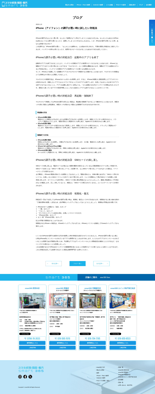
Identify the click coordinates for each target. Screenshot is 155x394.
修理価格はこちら (32, 343)
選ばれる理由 (69, 5)
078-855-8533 (124, 338)
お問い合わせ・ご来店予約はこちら (152, 35)
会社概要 (149, 5)
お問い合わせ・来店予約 (125, 385)
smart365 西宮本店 (123, 370)
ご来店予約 (32, 348)
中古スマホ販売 (121, 5)
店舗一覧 (120, 367)
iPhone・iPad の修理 (83, 5)
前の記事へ (55, 263)
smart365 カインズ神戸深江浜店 (127, 377)
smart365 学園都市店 (124, 374)
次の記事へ (99, 263)
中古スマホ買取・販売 (102, 380)
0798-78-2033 (33, 338)
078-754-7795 (94, 338)
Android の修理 (98, 5)
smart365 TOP (100, 367)
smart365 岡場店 (123, 372)
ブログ (141, 5)
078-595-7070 (64, 338)
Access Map (25, 334)
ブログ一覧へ (77, 263)
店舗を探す (132, 5)
